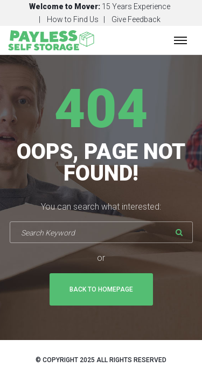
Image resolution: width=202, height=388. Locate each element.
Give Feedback (136, 19)
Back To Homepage (101, 289)
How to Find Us (73, 19)
